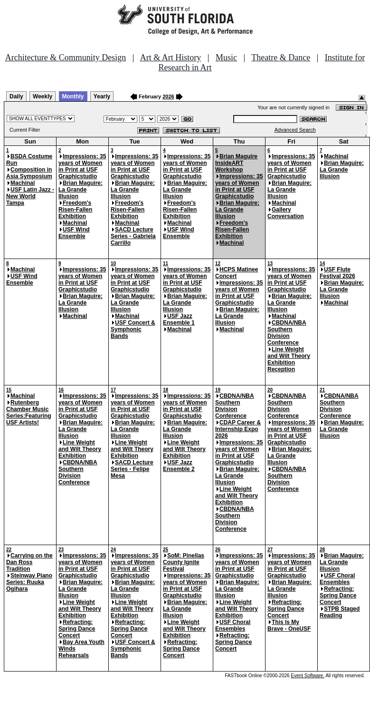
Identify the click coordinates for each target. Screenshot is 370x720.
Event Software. (307, 675)
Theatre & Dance (280, 57)
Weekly (42, 96)
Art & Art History (170, 57)
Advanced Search (295, 130)
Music (226, 57)
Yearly (102, 96)
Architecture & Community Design (65, 57)
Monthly (73, 96)
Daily (16, 96)
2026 (168, 96)
